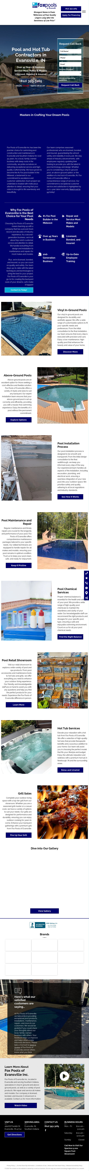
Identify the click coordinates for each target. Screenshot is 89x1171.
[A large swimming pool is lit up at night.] (71, 888)
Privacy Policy (11, 1165)
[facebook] (45, 1130)
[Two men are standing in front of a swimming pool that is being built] (44, 131)
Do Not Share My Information (26, 1165)
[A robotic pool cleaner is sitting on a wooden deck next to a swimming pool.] (71, 861)
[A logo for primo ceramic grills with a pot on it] (44, 969)
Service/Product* (66, 69)
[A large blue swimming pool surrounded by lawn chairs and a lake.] (44, 895)
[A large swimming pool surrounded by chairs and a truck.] (70, 131)
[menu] (84, 12)
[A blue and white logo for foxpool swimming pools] (44, 957)
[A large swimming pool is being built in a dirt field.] (18, 131)
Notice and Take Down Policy (56, 1165)
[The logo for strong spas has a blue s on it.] (18, 957)
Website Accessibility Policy (74, 1165)
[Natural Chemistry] (44, 945)
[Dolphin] (18, 945)
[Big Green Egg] (18, 969)
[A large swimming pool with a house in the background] (18, 861)
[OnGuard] (71, 945)
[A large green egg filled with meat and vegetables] (18, 888)
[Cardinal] (71, 957)
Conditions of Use (41, 1165)
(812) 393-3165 (30, 81)
